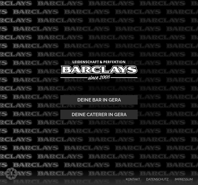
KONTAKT (133, 179)
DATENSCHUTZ (157, 179)
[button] (11, 173)
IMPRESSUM (184, 179)
